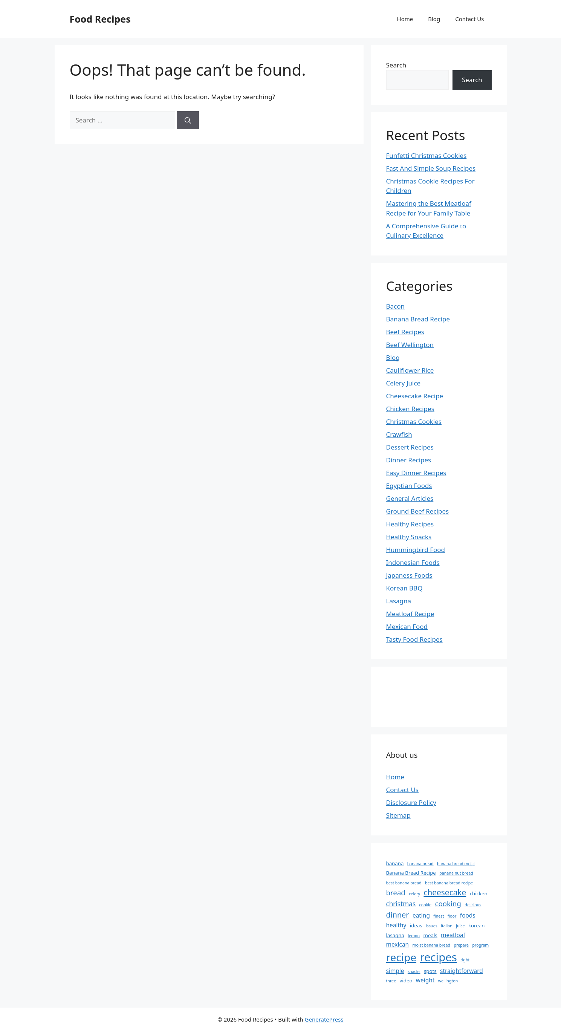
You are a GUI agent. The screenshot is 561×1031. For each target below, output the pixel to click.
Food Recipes (100, 18)
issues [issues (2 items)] (431, 926)
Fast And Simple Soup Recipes (431, 168)
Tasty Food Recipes (414, 639)
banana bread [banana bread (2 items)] (420, 863)
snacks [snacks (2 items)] (414, 971)
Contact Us (469, 19)
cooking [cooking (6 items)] (448, 903)
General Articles (410, 498)
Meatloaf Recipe (410, 613)
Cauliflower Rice (410, 370)
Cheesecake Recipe (414, 396)
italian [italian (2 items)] (446, 926)
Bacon (395, 306)
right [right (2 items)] (464, 959)
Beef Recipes (405, 331)
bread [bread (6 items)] (395, 892)
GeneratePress (324, 1019)
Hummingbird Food (415, 549)
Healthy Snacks (409, 536)
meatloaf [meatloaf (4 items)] (453, 935)
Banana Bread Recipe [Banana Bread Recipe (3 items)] (411, 872)
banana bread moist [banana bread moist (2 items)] (456, 863)
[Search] (188, 120)
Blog (434, 19)
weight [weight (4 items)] (425, 980)
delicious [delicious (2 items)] (473, 904)
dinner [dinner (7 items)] (397, 915)
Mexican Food (407, 626)
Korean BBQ (404, 588)
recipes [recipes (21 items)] (438, 957)
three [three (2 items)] (391, 981)
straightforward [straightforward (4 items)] (461, 971)
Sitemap (398, 815)
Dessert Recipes (410, 447)
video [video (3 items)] (406, 980)
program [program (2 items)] (480, 945)
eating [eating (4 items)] (421, 915)
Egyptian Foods (409, 485)
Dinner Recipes (408, 460)
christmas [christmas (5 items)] (401, 903)
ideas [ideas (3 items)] (416, 925)
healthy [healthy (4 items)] (396, 925)
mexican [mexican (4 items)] (397, 944)
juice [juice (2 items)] (460, 926)
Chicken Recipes (410, 408)
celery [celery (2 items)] (414, 893)
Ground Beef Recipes (417, 511)
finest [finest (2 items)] (438, 916)
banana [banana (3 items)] (395, 863)
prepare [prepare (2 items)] (461, 945)
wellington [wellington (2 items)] (448, 981)
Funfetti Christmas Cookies (426, 155)
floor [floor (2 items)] (452, 916)
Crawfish (399, 434)
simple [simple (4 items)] (395, 971)
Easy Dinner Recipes (416, 472)
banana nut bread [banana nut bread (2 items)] (456, 873)
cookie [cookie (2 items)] (425, 904)
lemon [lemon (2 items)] (414, 935)
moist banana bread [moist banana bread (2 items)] (432, 945)
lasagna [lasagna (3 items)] (395, 935)
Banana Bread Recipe (418, 319)
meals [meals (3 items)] (430, 935)
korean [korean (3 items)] (476, 925)
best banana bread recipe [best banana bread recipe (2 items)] (449, 883)
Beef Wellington (410, 344)
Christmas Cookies (414, 421)
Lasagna (398, 601)
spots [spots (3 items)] (430, 971)
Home (405, 19)
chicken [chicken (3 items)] (479, 893)
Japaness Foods (409, 575)
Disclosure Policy (411, 802)
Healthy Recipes (410, 524)
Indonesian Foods (413, 562)
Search (396, 65)
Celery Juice (403, 383)
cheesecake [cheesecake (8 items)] (444, 892)
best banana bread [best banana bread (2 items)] (404, 883)
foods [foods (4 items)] (467, 915)
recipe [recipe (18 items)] (401, 957)
